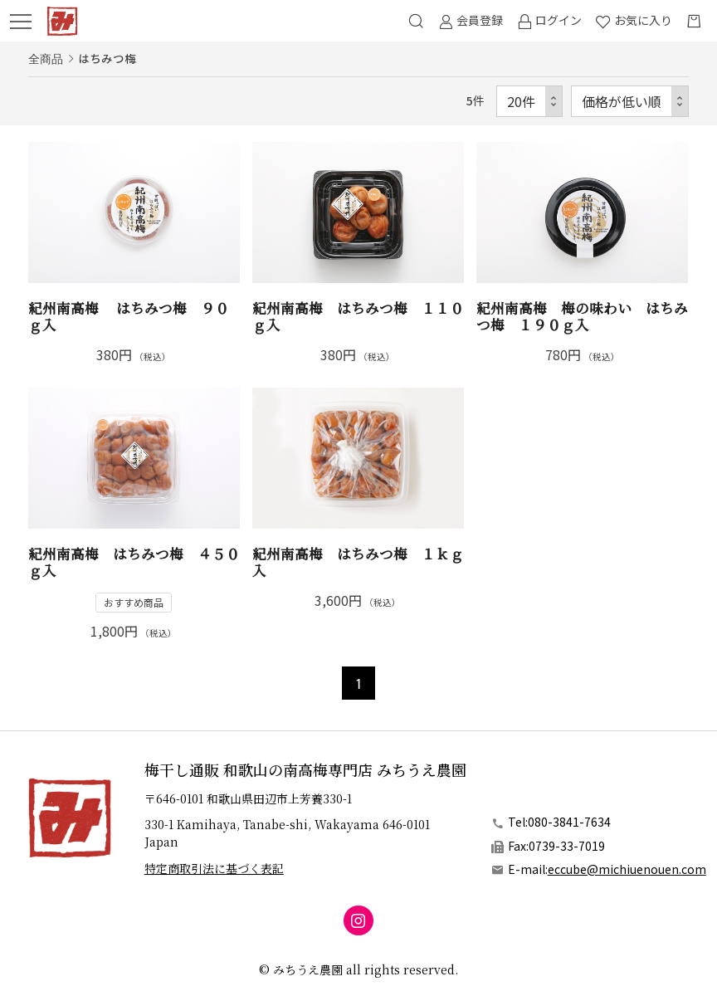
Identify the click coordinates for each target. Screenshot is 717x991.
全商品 (45, 58)
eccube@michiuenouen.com (627, 869)
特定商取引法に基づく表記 (214, 868)
